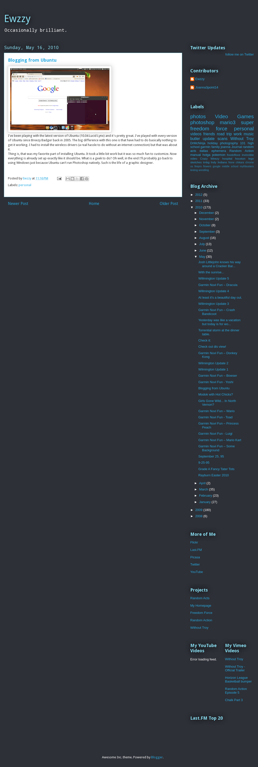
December (207, 213)
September (207, 231)
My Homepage (200, 605)
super (247, 122)
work (238, 134)
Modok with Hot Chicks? (215, 394)
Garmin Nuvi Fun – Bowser (217, 375)
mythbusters (247, 166)
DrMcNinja (197, 143)
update (209, 139)
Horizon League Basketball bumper (238, 679)
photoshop (202, 122)
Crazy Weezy (210, 158)
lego (251, 158)
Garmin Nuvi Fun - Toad (215, 417)
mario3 (228, 122)
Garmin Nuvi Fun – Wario (216, 411)
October (205, 225)
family (215, 147)
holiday (213, 143)
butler (195, 139)
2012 (199, 195)
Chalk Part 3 (234, 700)
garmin (205, 147)
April (203, 483)
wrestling (204, 170)
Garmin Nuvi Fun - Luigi (215, 433)
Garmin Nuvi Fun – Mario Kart (219, 440)
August (204, 238)
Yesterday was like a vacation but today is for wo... (219, 322)
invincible (248, 154)
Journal (236, 147)
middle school (230, 166)
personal (25, 185)
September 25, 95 (211, 456)
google (216, 166)
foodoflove (233, 154)
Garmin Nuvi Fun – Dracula (217, 285)
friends (209, 134)
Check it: (204, 340)
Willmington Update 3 (213, 304)
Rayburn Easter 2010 (213, 475)
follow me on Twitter (239, 54)
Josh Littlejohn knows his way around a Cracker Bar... (219, 264)
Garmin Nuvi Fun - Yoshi (215, 382)
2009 (199, 510)
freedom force (208, 128)
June (203, 250)
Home (94, 203)
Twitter (195, 564)
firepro (198, 166)
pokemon (218, 155)
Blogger (157, 757)
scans (222, 139)
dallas (204, 151)
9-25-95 (203, 462)
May (202, 256)
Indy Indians (219, 162)
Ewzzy (17, 19)
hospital (227, 158)
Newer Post (18, 203)
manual (195, 155)
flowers (207, 166)
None (231, 162)
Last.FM (196, 550)
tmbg (206, 162)
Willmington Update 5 (213, 278)
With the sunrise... (211, 272)
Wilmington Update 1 (213, 369)
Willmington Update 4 (213, 291)
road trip (224, 134)
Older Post (169, 203)
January (205, 502)
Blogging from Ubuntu (213, 388)
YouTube (196, 572)
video (193, 158)
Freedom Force (201, 613)
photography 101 (233, 143)
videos (195, 134)
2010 (199, 207)
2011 (199, 201)
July (202, 244)
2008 (199, 516)
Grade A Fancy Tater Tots (216, 469)
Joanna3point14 (206, 87)
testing (194, 170)
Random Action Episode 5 (236, 691)
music (249, 134)
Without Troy (242, 139)
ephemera (218, 151)
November (207, 219)
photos (198, 116)
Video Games (234, 116)
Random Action (241, 151)
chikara (240, 162)
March (204, 489)
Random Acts (199, 598)
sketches (196, 162)
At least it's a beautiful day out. (220, 297)
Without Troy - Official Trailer (235, 668)
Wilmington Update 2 (213, 363)
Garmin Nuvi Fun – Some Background (216, 448)
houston (240, 158)
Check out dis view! (212, 346)
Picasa (195, 557)
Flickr (194, 542)
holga (206, 155)
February (206, 495)
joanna (225, 147)
